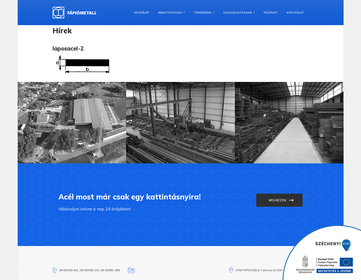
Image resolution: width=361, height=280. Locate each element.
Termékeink (203, 12)
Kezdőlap (141, 12)
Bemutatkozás (170, 12)
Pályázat (271, 12)
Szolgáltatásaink (238, 12)
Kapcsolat (295, 12)
